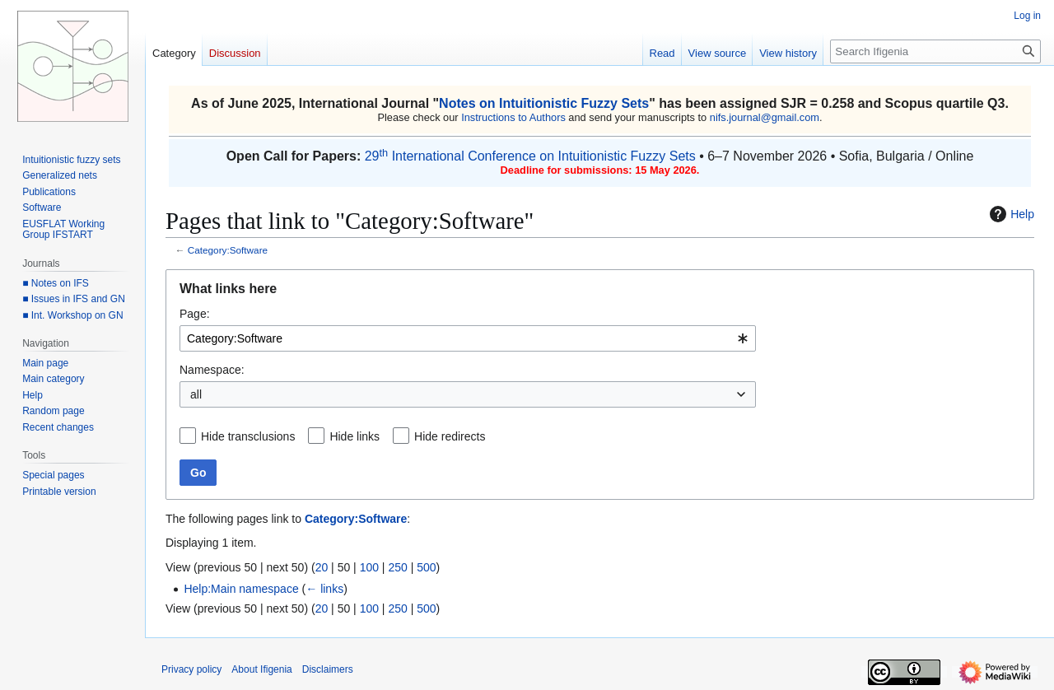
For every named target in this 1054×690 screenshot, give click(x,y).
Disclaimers (327, 669)
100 (369, 567)
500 (426, 567)
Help (1010, 214)
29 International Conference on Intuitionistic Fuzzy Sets (530, 156)
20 (322, 567)
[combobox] (468, 338)
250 (397, 567)
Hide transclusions (248, 436)
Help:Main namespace (241, 588)
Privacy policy (191, 669)
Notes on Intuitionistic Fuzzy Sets (544, 103)
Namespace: (212, 369)
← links (324, 588)
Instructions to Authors (513, 117)
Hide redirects (449, 436)
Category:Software (228, 250)
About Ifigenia (261, 669)
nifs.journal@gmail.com (764, 117)
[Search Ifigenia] (935, 51)
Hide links (354, 436)
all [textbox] (196, 394)
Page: (195, 313)
